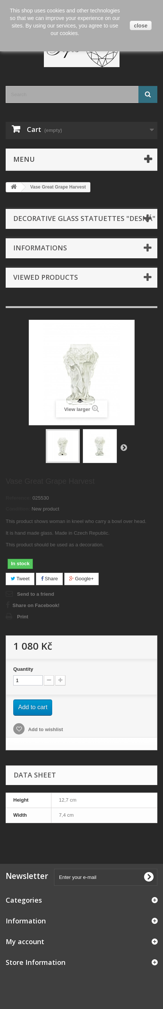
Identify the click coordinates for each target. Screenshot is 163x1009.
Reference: (18, 498)
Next (123, 447)
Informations (40, 247)
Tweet (20, 578)
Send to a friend (35, 594)
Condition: (18, 509)
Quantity (23, 669)
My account (25, 941)
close (140, 26)
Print (22, 617)
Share (49, 578)
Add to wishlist (45, 729)
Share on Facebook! (35, 605)
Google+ (81, 578)
